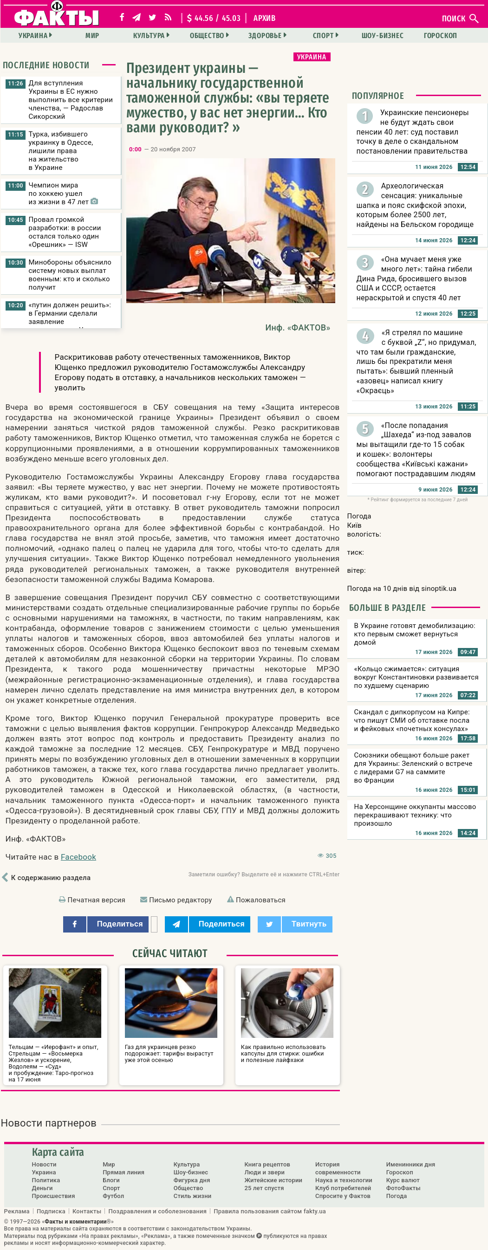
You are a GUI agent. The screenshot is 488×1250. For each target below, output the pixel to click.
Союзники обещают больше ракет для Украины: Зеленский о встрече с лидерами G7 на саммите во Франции (413, 767)
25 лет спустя (264, 1188)
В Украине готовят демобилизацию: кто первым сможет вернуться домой (414, 634)
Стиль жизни (193, 1195)
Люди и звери (264, 1172)
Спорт (323, 35)
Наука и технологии (343, 1180)
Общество (207, 35)
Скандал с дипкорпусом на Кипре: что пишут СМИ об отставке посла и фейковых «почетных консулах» (412, 720)
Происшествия (53, 1195)
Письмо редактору (180, 900)
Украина (33, 35)
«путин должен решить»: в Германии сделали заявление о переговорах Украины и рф (70, 322)
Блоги (111, 1180)
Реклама (17, 1211)
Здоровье (264, 35)
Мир (92, 35)
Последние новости (46, 65)
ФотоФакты (403, 1188)
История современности (338, 1168)
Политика (46, 1180)
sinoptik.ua (438, 588)
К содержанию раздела (51, 878)
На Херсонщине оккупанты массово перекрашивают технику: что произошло (415, 815)
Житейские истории (273, 1180)
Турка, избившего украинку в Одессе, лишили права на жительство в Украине (61, 151)
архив (265, 18)
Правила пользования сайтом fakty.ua (270, 1211)
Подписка (51, 1211)
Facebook (78, 856)
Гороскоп (440, 35)
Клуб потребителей (343, 1188)
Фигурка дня (192, 1180)
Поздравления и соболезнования (157, 1211)
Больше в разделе (387, 607)
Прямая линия (123, 1172)
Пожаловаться (261, 900)
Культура (149, 35)
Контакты (87, 1211)
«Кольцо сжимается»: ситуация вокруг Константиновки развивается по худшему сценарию (416, 677)
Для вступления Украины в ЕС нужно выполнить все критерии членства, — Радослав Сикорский (71, 100)
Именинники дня (411, 1164)
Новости (44, 1164)
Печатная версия (96, 900)
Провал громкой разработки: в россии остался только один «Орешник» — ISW (65, 232)
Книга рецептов (267, 1164)
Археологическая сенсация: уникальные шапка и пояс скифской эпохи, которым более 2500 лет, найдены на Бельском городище (415, 205)
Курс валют (403, 1180)
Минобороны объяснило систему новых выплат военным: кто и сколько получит (70, 274)
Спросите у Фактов (343, 1195)
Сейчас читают (170, 953)
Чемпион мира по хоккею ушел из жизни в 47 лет (63, 193)
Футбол (113, 1195)
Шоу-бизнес (383, 35)
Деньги (42, 1188)
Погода (396, 1195)
